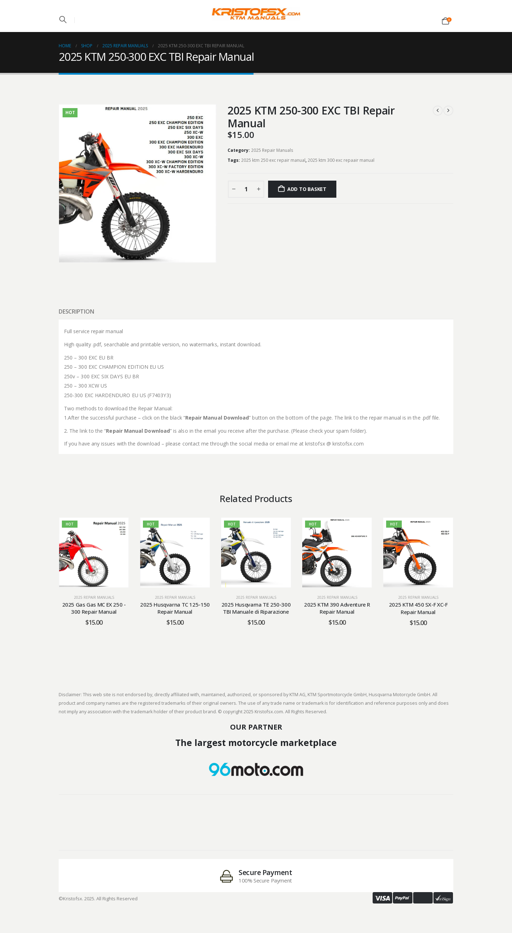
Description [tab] (76, 311)
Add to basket (306, 189)
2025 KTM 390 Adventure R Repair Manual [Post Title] (337, 608)
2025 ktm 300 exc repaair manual (341, 160)
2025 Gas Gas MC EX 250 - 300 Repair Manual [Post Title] (94, 608)
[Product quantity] (246, 189)
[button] (63, 19)
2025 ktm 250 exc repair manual (273, 160)
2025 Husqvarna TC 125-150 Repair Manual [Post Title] (175, 608)
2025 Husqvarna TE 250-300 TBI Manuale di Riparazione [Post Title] (256, 608)
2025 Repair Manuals (272, 150)
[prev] (438, 111)
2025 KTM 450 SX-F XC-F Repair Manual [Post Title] (418, 608)
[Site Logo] (256, 13)
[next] (448, 111)
